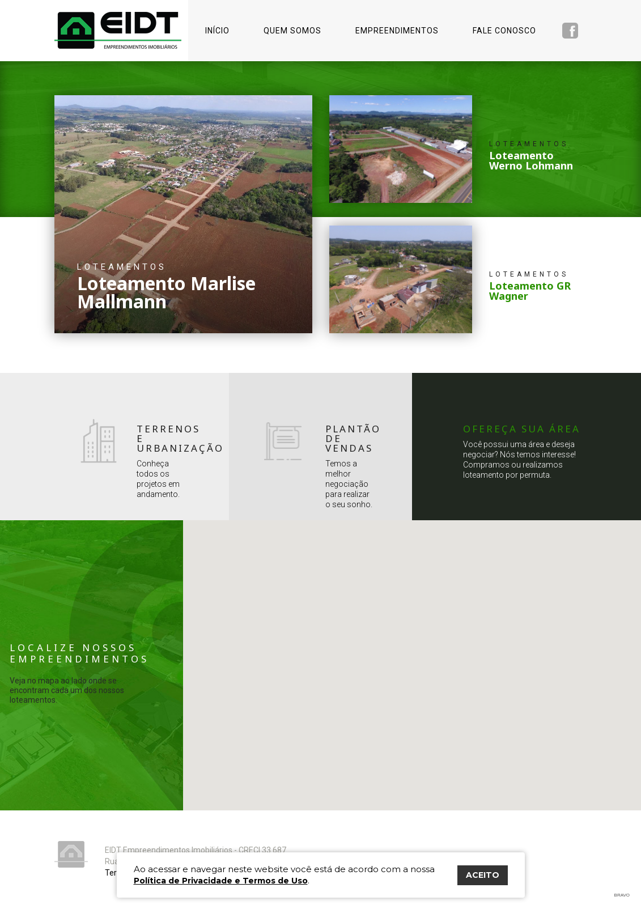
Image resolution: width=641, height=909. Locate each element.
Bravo (622, 895)
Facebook (570, 30)
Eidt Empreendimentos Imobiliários (71, 854)
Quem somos (292, 30)
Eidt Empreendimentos (117, 30)
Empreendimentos (397, 30)
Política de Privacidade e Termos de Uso (221, 881)
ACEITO (482, 875)
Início (217, 30)
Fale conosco (504, 30)
